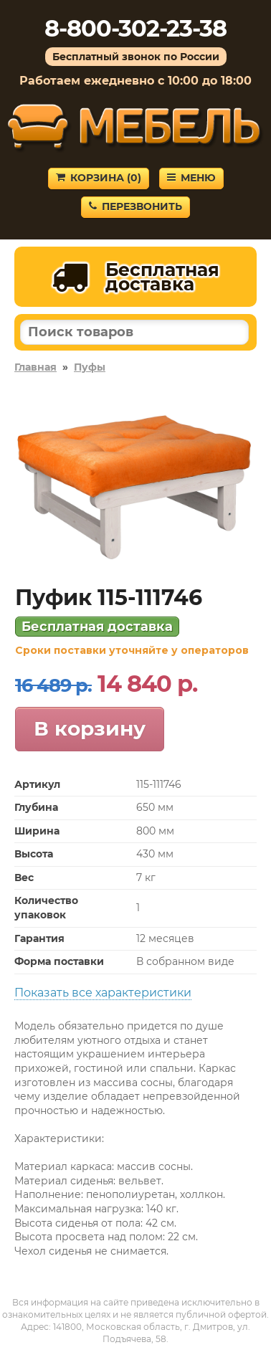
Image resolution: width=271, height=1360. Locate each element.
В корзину (90, 728)
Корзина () (98, 177)
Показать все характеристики (102, 992)
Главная (35, 367)
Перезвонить (135, 206)
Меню (191, 177)
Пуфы (89, 367)
